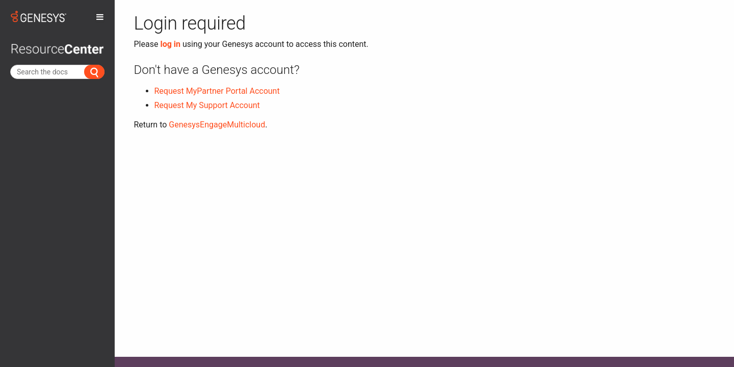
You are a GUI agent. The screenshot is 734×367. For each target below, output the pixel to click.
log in (170, 44)
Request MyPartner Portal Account (217, 91)
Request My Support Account (207, 105)
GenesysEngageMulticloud (217, 124)
